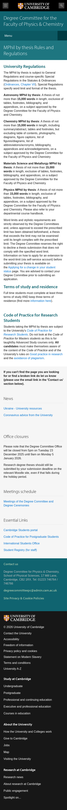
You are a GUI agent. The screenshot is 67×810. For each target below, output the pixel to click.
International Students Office (22, 543)
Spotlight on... (12, 797)
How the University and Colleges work (28, 731)
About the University (18, 724)
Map (6, 752)
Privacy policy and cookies (20, 651)
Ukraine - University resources (23, 408)
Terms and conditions (17, 662)
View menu (5, 6)
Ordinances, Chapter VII (19, 84)
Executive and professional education (27, 706)
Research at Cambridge (19, 770)
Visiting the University (17, 758)
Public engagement (16, 790)
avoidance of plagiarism (29, 358)
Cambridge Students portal (21, 530)
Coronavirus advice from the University (28, 415)
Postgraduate (12, 692)
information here (40, 300)
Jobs (7, 745)
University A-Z (12, 668)
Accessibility (11, 639)
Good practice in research (46, 354)
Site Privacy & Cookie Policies (24, 598)
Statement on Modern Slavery (22, 656)
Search (61, 5)
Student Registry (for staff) (20, 550)
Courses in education (17, 713)
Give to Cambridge (15, 738)
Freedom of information (18, 645)
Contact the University (18, 633)
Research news (13, 777)
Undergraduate (13, 686)
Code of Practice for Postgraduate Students (31, 536)
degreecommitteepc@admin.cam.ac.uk (30, 590)
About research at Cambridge (22, 783)
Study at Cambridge (17, 679)
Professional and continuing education (28, 699)
